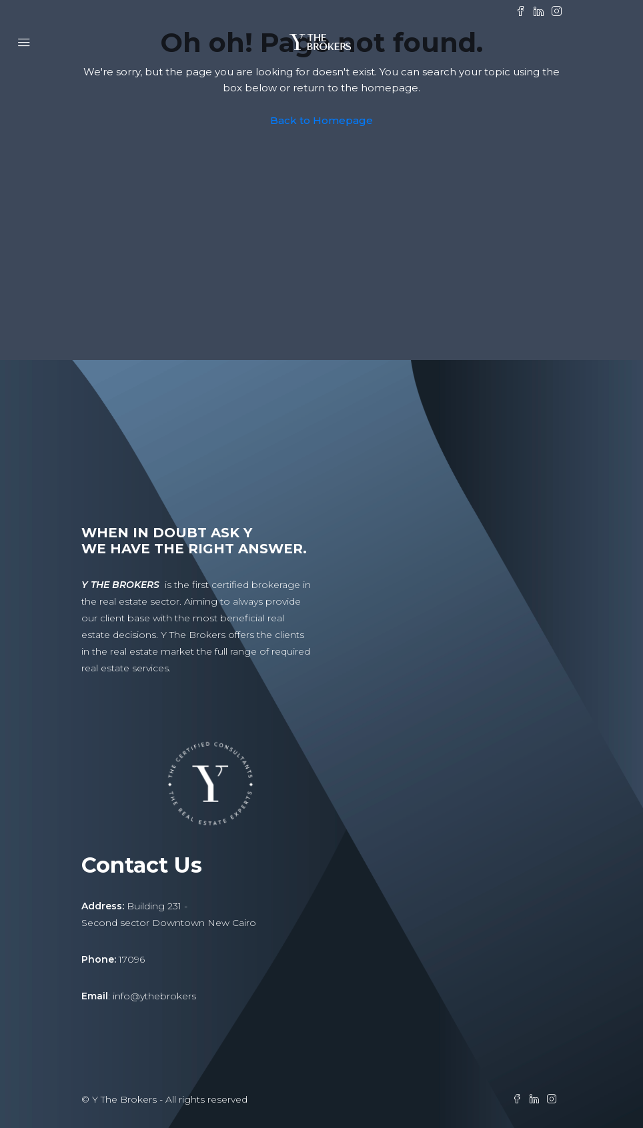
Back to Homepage (321, 120)
